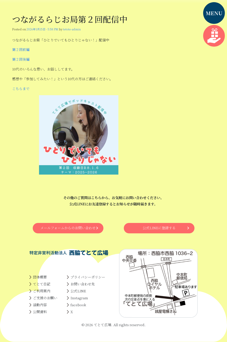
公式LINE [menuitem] (78, 290)
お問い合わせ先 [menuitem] (82, 283)
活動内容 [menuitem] (40, 304)
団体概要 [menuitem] (40, 277)
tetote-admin (72, 29)
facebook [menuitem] (78, 304)
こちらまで (20, 88)
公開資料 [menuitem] (40, 311)
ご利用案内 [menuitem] (41, 290)
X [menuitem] (71, 311)
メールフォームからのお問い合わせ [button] (68, 227)
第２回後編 (20, 59)
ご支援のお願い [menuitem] (45, 297)
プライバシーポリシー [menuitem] (87, 277)
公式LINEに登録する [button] (159, 227)
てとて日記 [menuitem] (41, 283)
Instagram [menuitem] (79, 297)
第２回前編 (20, 49)
